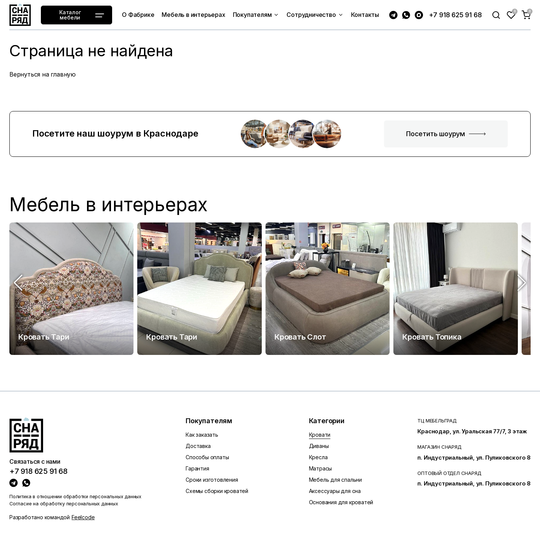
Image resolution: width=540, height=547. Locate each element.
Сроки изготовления (212, 479)
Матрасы (320, 468)
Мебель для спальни (335, 479)
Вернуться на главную (42, 74)
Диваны (319, 446)
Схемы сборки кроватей (217, 491)
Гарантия (197, 468)
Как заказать (202, 434)
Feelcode (83, 517)
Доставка (198, 446)
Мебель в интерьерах (108, 204)
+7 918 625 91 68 (455, 15)
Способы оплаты (207, 457)
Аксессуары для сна (335, 491)
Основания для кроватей (341, 502)
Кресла (318, 457)
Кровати (320, 434)
